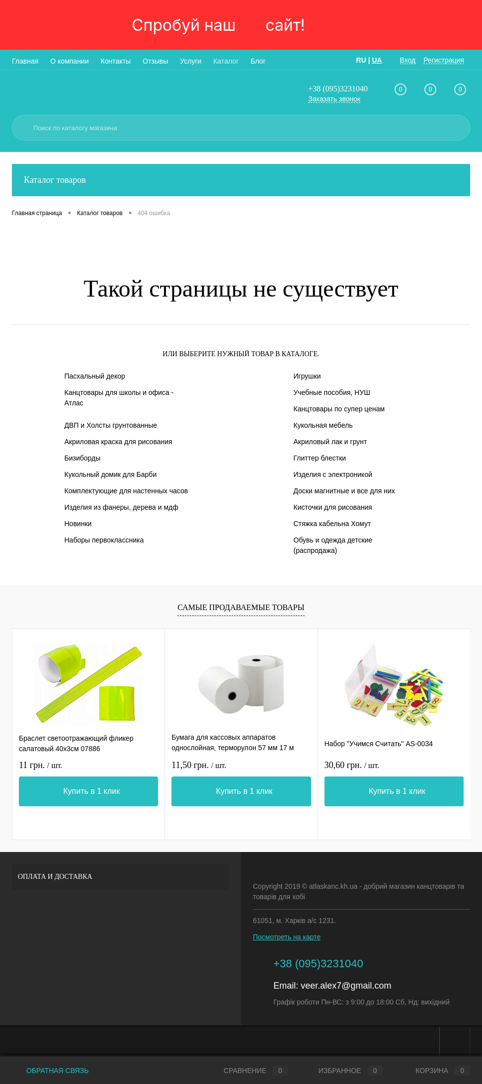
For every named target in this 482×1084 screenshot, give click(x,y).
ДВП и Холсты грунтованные (111, 425)
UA (377, 60)
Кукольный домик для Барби (111, 474)
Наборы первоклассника (104, 540)
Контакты (116, 61)
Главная (25, 61)
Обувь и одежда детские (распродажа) (333, 545)
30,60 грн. (352, 765)
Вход (408, 60)
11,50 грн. (198, 765)
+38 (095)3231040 (338, 88)
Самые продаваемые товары (240, 607)
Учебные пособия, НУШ (332, 392)
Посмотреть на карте (287, 937)
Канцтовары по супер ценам (339, 409)
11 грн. (40, 765)
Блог (257, 61)
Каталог (226, 61)
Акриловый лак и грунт (330, 442)
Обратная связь (50, 1071)
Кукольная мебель (323, 425)
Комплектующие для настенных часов (126, 491)
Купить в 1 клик (91, 791)
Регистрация (443, 60)
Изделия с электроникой (333, 474)
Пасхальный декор (95, 376)
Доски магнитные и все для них (344, 491)
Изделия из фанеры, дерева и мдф (121, 507)
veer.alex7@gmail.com (346, 986)
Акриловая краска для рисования (118, 442)
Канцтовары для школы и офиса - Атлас (119, 397)
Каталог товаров (241, 180)
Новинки (78, 524)
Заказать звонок (334, 99)
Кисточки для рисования (333, 507)
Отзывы (155, 61)
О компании (69, 61)
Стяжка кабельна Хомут (332, 524)
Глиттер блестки (320, 458)
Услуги (190, 61)
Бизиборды (83, 458)
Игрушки (307, 376)
